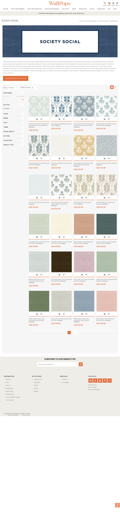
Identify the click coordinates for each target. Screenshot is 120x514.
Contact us (65, 379)
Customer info (38, 379)
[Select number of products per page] (34, 87)
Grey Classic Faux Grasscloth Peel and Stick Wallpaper (61, 319)
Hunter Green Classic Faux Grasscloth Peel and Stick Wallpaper (37, 320)
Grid (112, 87)
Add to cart (37, 119)
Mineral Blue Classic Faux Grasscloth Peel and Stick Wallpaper (81, 320)
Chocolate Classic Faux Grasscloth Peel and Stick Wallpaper (61, 280)
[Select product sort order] (13, 87)
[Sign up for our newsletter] (58, 364)
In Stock (6, 105)
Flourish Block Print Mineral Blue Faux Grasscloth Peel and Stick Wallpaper (83, 125)
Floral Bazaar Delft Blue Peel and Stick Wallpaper (61, 124)
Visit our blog (9, 400)
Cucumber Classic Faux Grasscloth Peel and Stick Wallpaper (39, 242)
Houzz (109, 380)
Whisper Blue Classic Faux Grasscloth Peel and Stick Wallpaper (36, 281)
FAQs (7, 382)
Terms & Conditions (13, 415)
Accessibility (65, 382)
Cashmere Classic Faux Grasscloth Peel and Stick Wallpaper (61, 242)
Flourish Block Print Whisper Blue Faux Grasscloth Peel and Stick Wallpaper (39, 125)
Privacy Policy (26, 415)
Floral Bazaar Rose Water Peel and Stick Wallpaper (105, 203)
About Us (8, 379)
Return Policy (9, 391)
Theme (5, 127)
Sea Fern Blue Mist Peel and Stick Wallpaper (39, 203)
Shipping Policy (10, 394)
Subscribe (81, 364)
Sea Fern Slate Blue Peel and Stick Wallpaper (106, 164)
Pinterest (105, 380)
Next (76, 332)
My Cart (36, 388)
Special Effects (8, 131)
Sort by (5, 87)
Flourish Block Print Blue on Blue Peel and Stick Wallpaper (106, 124)
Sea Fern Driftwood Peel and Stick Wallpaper (61, 164)
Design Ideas (9, 388)
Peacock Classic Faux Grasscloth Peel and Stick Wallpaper (106, 242)
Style (5, 122)
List (115, 87)
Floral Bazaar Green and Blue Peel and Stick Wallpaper (39, 164)
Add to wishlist (41, 119)
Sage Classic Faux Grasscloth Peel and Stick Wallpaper (106, 280)
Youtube (100, 380)
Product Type (8, 145)
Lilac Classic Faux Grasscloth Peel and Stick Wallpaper (84, 280)
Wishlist (36, 391)
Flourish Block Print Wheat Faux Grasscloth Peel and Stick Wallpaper (83, 164)
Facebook (95, 380)
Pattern (6, 136)
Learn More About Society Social (15, 78)
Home (81, 21)
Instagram (90, 380)
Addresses (37, 382)
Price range (7, 93)
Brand (5, 118)
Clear (19, 93)
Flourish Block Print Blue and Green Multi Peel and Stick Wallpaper (60, 204)
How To (8, 385)
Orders (36, 385)
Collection (7, 140)
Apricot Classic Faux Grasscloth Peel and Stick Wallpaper (83, 242)
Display (23, 87)
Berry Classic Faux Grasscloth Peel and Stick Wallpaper (105, 319)
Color (5, 114)
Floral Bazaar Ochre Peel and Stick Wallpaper (82, 203)
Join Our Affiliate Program (13, 397)
